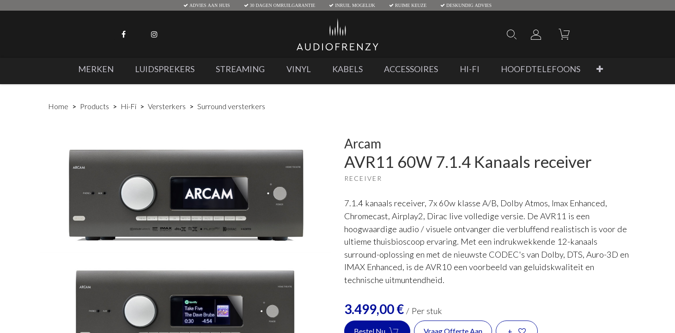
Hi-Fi (128, 106)
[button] (599, 69)
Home (58, 106)
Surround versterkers (231, 106)
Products (94, 106)
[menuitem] (95, 69)
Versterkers (167, 106)
